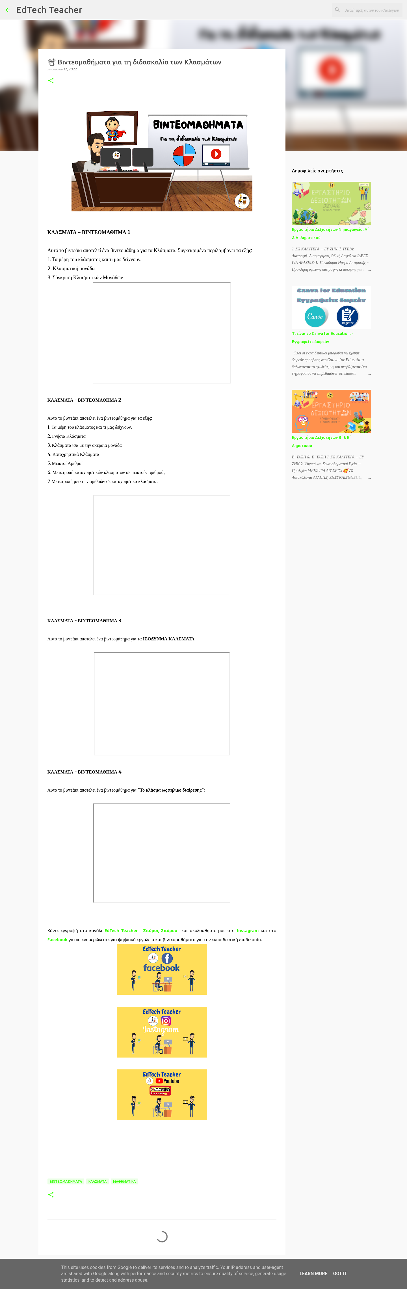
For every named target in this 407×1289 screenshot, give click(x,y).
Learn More (313, 1273)
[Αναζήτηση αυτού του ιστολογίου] (372, 10)
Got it (340, 1273)
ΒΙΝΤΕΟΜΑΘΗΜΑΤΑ (66, 1181)
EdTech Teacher (49, 10)
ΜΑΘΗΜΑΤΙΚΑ (124, 1181)
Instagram (248, 930)
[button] (50, 81)
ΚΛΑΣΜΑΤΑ (97, 1181)
